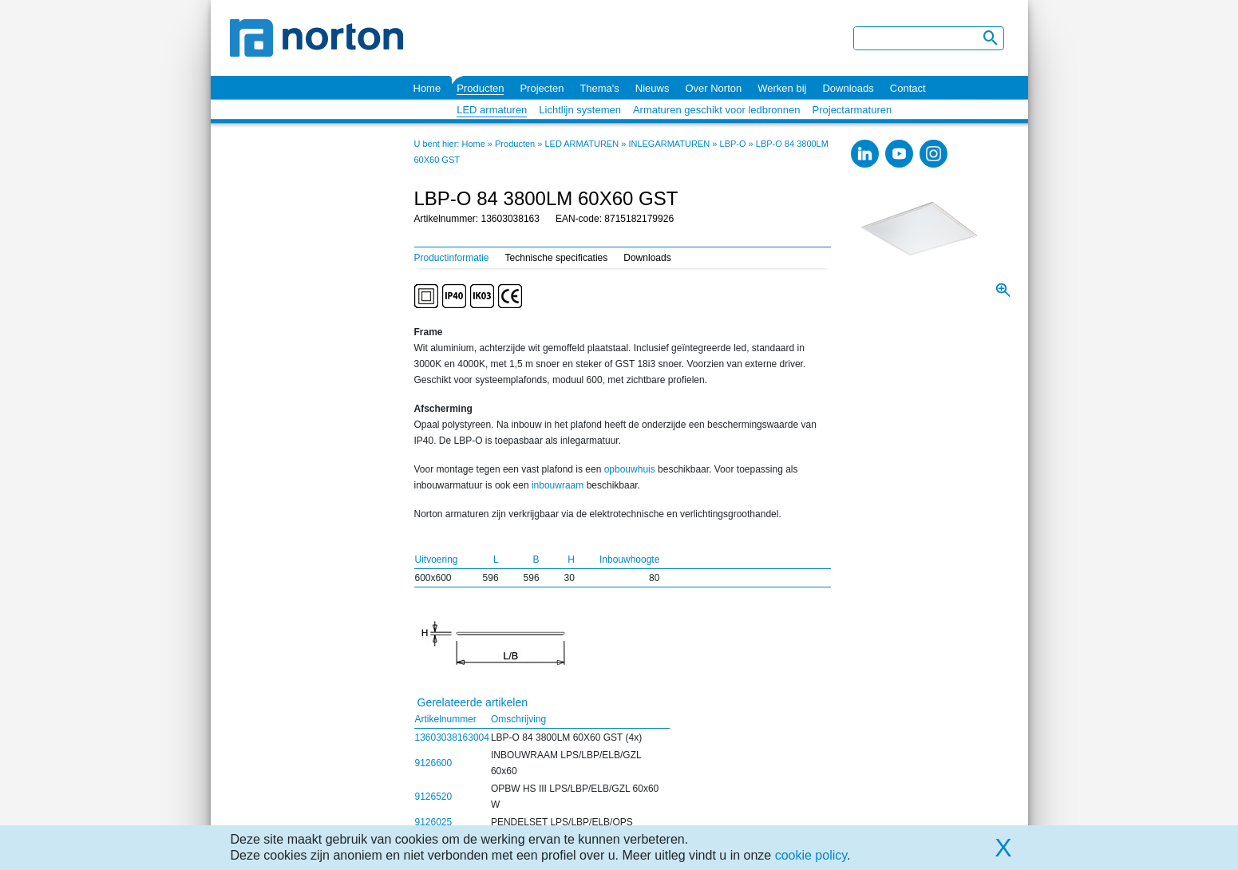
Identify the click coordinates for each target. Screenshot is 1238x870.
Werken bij (781, 88)
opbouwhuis (629, 469)
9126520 (434, 796)
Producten (480, 88)
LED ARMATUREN (581, 143)
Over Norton (713, 88)
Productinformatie (451, 257)
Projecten (542, 88)
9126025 (434, 822)
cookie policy (811, 855)
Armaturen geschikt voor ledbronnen (717, 110)
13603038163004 (452, 737)
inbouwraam (557, 485)
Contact (908, 88)
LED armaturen (492, 110)
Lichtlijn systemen (580, 110)
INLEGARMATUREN (669, 143)
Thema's (599, 88)
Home (427, 88)
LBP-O (733, 143)
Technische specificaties (556, 257)
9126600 (434, 763)
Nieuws (652, 88)
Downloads (847, 88)
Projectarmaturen (852, 110)
